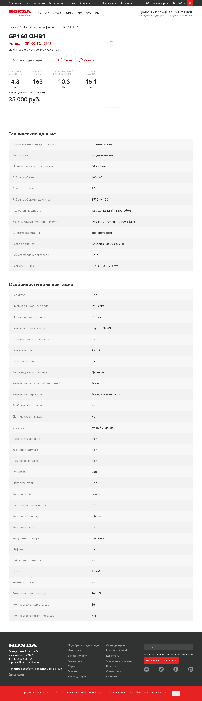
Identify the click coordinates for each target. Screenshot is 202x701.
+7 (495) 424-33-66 (21, 658)
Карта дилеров (88, 3)
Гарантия (73, 671)
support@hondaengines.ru (24, 662)
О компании (109, 3)
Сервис (71, 3)
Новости (111, 665)
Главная (13, 27)
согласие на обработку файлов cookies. (143, 692)
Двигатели (15, 3)
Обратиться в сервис (119, 660)
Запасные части (35, 3)
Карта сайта (16, 673)
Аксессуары (56, 3)
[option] (149, 68)
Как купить (112, 655)
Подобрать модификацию (40, 27)
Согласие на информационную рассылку (168, 653)
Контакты (126, 3)
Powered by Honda (117, 650)
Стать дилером (115, 645)
